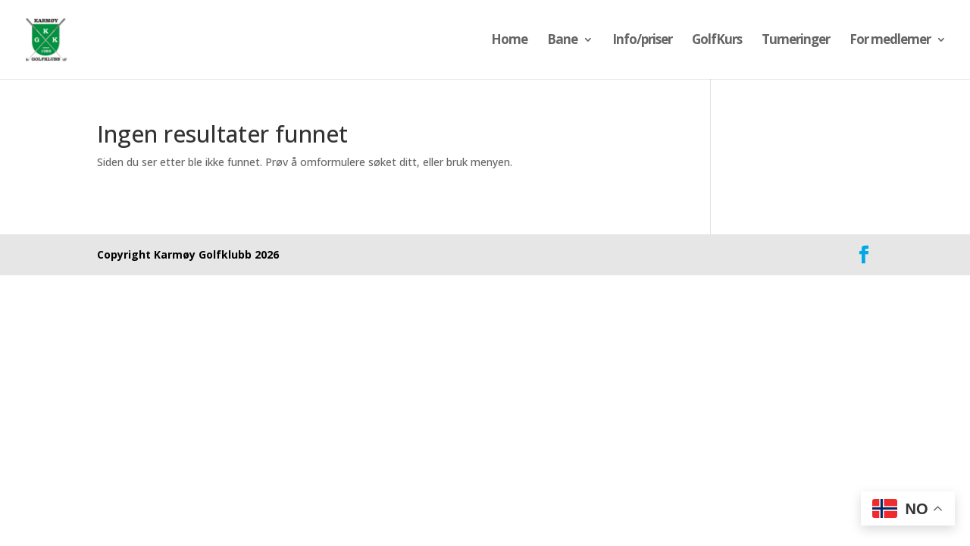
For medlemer (890, 41)
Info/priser (642, 41)
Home (509, 41)
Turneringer (796, 41)
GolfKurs (717, 41)
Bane (562, 41)
